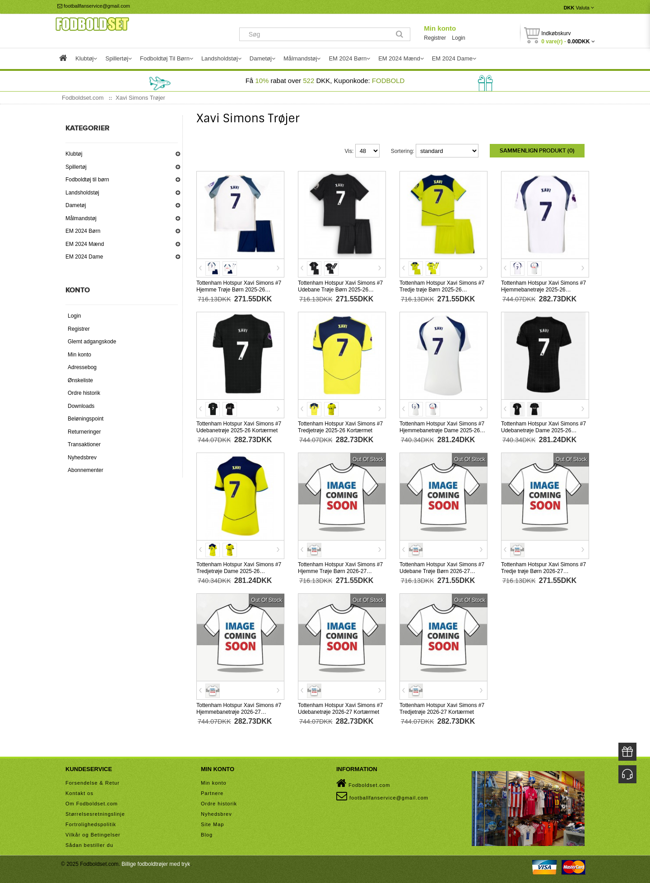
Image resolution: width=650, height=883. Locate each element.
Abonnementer (85, 470)
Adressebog (82, 367)
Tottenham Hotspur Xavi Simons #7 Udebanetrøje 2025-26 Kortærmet (238, 427)
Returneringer (84, 432)
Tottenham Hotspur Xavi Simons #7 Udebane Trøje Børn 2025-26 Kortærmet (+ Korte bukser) (340, 290)
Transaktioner (84, 444)
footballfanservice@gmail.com (93, 6)
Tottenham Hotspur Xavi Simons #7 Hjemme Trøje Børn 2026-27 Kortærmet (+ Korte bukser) (340, 571)
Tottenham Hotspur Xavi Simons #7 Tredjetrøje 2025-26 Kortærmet (340, 427)
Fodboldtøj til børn (87, 179)
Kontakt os (79, 793)
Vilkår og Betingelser (93, 834)
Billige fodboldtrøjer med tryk (155, 864)
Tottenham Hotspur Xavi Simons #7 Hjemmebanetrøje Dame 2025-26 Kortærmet (441, 430)
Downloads (81, 406)
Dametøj (75, 205)
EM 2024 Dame (84, 257)
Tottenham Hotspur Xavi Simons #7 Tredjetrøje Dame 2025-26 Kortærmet (238, 571)
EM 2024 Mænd (84, 244)
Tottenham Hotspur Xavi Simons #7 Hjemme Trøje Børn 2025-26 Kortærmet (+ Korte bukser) (238, 290)
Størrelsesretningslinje (95, 814)
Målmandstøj (81, 218)
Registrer (435, 38)
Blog (207, 834)
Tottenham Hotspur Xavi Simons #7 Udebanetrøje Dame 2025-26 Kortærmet (543, 430)
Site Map (212, 824)
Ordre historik (84, 393)
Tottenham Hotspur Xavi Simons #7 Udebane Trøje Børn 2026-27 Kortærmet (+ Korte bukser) (441, 571)
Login (458, 38)
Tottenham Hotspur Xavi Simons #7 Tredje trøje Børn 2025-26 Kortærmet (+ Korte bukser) (441, 290)
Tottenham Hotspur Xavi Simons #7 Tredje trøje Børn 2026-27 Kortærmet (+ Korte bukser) (543, 571)
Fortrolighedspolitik (90, 824)
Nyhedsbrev (82, 457)
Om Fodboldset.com (91, 803)
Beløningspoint (85, 419)
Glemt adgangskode (92, 341)
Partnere (212, 793)
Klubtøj (73, 154)
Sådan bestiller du (89, 845)
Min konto (440, 28)
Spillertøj (76, 167)
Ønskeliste (80, 380)
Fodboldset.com (363, 783)
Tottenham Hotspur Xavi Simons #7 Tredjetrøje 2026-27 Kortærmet (441, 708)
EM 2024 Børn (82, 231)
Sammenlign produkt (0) (537, 150)
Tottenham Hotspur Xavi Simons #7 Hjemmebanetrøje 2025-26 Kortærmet (543, 290)
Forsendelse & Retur (92, 783)
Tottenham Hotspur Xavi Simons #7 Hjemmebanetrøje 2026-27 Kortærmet (238, 712)
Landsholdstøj (82, 193)
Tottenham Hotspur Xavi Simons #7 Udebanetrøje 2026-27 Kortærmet (340, 708)
